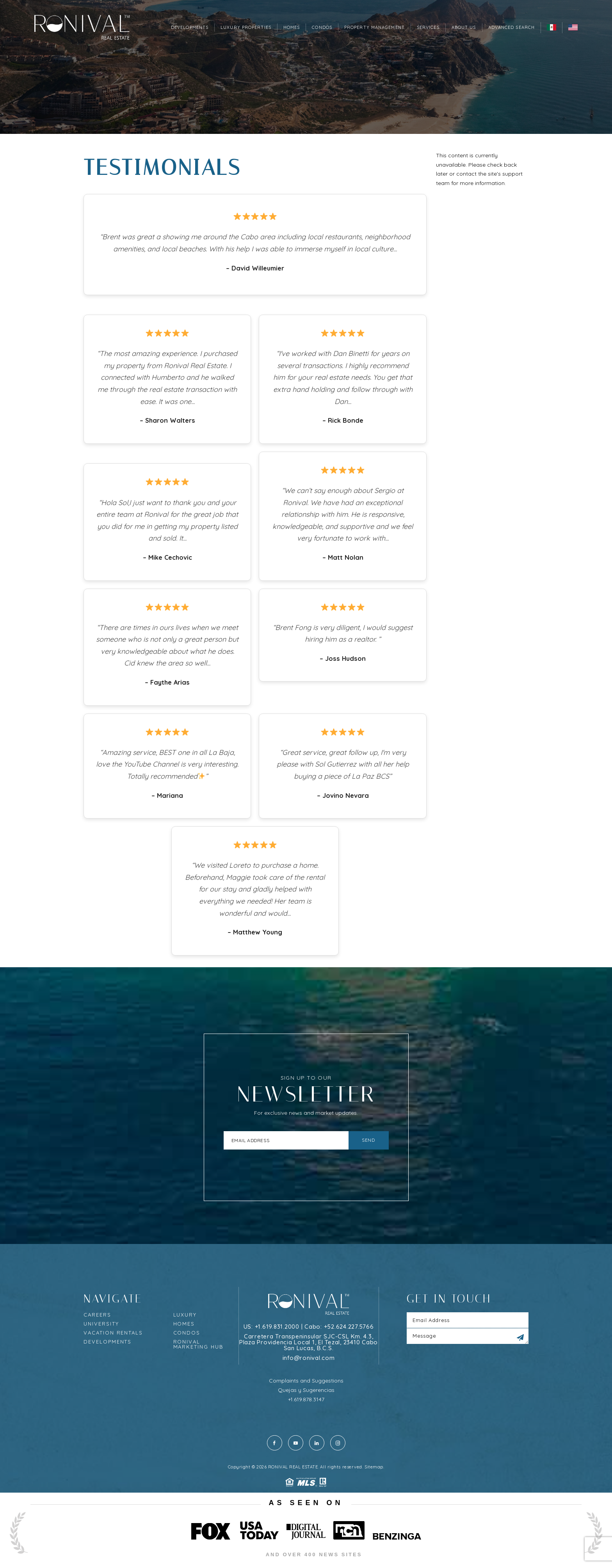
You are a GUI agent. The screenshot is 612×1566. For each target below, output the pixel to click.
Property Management (374, 27)
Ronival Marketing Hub (198, 1344)
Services (428, 27)
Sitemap (374, 1467)
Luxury (185, 1314)
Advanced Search (511, 27)
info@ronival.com (309, 1357)
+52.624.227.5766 (349, 1326)
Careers (97, 1314)
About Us (464, 27)
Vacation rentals (113, 1332)
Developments (189, 27)
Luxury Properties (246, 27)
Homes (291, 27)
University (101, 1323)
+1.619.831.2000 (277, 1326)
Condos (322, 27)
